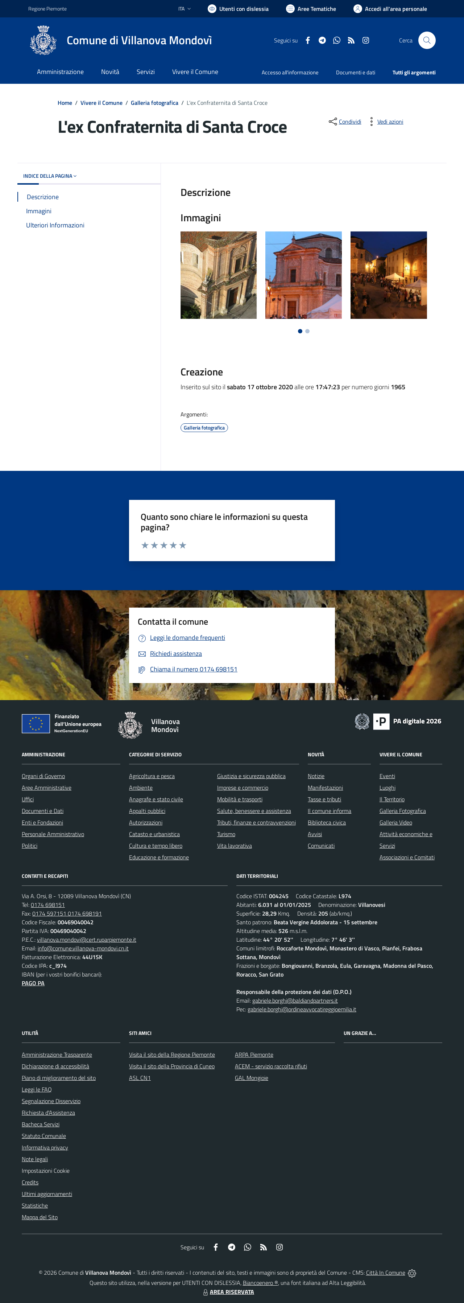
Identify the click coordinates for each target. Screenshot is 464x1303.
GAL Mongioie (251, 1077)
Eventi (387, 776)
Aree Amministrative (46, 787)
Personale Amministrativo (53, 834)
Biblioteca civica (327, 822)
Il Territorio (392, 799)
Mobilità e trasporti (239, 799)
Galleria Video (396, 822)
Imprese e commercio (242, 787)
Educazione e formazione (159, 857)
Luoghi (387, 787)
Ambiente (141, 787)
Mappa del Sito (40, 1217)
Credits (30, 1182)
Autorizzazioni (145, 822)
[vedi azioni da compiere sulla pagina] (384, 121)
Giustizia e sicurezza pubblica (251, 776)
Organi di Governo (43, 776)
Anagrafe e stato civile (156, 799)
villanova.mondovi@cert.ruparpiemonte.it (86, 939)
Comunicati (321, 845)
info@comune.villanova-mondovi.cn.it (83, 948)
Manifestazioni (325, 787)
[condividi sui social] (344, 121)
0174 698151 (48, 904)
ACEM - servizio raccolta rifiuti (271, 1066)
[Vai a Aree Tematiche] (311, 8)
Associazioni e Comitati (407, 857)
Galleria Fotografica (403, 810)
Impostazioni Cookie (46, 1170)
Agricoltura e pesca (152, 776)
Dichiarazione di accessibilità (55, 1066)
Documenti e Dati (42, 810)
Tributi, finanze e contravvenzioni (256, 822)
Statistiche (35, 1205)
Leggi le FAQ (37, 1089)
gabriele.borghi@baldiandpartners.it (295, 1000)
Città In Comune (385, 1272)
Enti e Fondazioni (42, 822)
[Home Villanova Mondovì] (120, 40)
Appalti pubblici (147, 810)
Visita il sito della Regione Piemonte (172, 1054)
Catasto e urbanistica (154, 834)
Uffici (28, 799)
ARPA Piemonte (254, 1054)
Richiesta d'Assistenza (48, 1112)
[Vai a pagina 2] (307, 331)
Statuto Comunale (44, 1135)
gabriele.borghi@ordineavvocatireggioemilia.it (302, 1009)
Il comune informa (329, 810)
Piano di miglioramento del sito (59, 1077)
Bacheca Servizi (40, 1124)
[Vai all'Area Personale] (390, 8)
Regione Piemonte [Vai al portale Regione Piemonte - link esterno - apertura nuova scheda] (47, 8)
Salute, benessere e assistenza (254, 810)
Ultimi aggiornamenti (47, 1193)
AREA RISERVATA (227, 1291)
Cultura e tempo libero (155, 845)
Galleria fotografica (154, 102)
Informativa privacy (45, 1147)
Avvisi (315, 834)
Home (65, 102)
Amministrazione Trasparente (57, 1054)
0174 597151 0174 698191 (67, 913)
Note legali (35, 1159)
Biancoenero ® (260, 1282)
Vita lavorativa (234, 845)
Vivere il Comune (101, 102)
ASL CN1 (140, 1077)
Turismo (226, 834)
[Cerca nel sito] (427, 40)
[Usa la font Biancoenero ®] (238, 8)
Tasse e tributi (324, 799)
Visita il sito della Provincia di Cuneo (172, 1066)
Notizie (316, 776)
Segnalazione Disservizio (51, 1101)
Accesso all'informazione (290, 72)
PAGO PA (33, 983)
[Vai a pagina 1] (300, 331)
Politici (29, 845)
